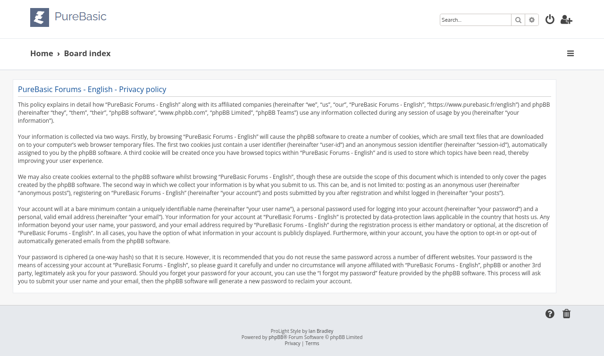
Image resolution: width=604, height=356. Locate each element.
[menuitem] (550, 20)
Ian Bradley (321, 331)
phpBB (275, 337)
